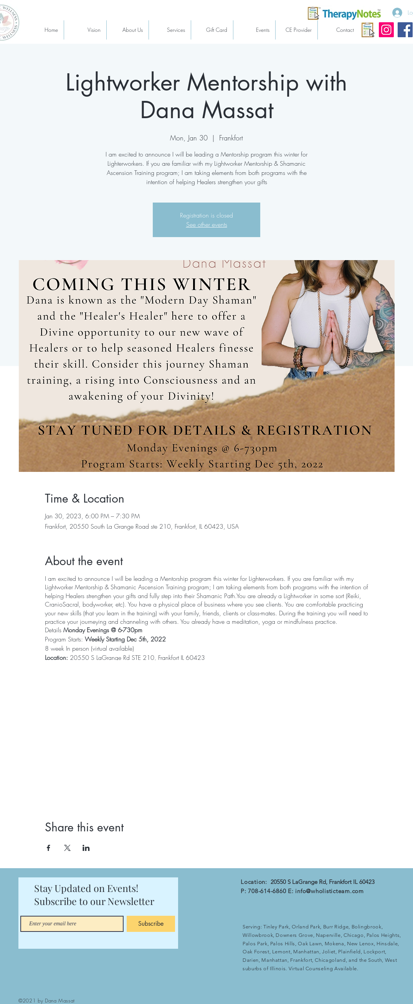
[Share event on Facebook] (48, 848)
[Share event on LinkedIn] (86, 848)
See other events (206, 224)
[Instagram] (386, 29)
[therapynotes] (367, 29)
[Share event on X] (67, 848)
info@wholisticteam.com (329, 891)
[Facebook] (405, 29)
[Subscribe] (151, 924)
